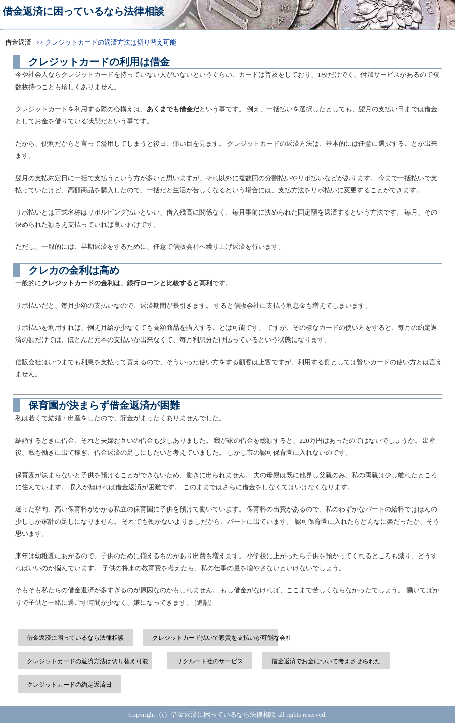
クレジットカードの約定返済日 (69, 684)
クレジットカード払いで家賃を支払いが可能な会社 (222, 638)
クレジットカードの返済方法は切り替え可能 (87, 661)
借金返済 (18, 42)
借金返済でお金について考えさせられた (326, 661)
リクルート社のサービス (209, 661)
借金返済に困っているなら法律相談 (83, 11)
